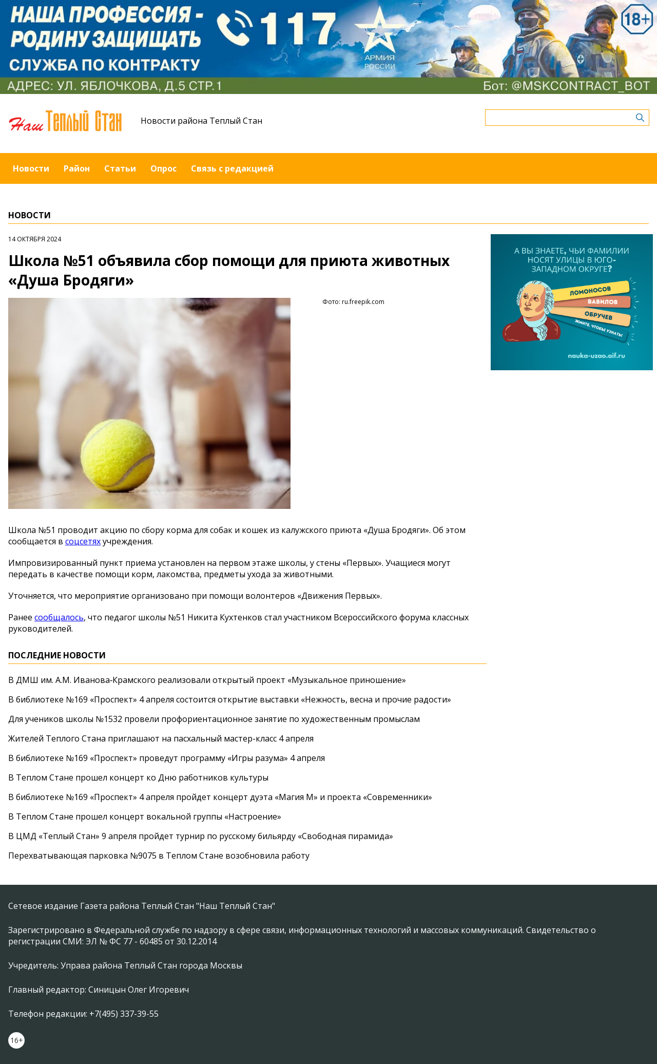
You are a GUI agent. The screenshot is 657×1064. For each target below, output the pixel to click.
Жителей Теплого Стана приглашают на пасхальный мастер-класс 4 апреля (161, 738)
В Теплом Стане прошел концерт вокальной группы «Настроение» (144, 816)
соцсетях (83, 541)
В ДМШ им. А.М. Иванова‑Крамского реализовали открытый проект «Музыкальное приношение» (207, 680)
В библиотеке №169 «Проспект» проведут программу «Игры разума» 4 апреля (166, 758)
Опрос (163, 168)
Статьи (120, 168)
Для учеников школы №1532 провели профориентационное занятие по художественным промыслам (214, 719)
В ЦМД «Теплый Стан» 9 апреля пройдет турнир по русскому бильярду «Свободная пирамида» (200, 836)
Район (77, 168)
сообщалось (59, 617)
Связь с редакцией (232, 168)
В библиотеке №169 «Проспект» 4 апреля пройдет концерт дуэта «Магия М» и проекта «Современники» (220, 797)
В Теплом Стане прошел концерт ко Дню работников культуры (138, 777)
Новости (31, 168)
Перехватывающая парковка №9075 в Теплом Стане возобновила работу (159, 855)
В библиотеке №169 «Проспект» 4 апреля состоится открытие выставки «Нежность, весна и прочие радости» (229, 699)
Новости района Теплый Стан (201, 121)
